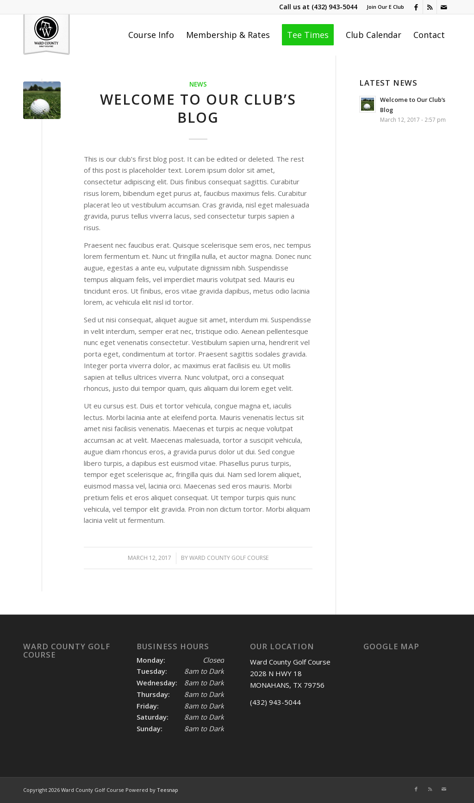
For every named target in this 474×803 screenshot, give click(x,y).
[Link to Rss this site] (430, 7)
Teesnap (167, 789)
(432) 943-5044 (334, 6)
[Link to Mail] (444, 7)
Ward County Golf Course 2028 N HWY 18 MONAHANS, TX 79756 (290, 673)
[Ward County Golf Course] (46, 34)
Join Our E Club (385, 6)
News (198, 84)
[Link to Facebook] (416, 7)
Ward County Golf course (228, 558)
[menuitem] (383, 7)
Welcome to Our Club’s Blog (198, 108)
